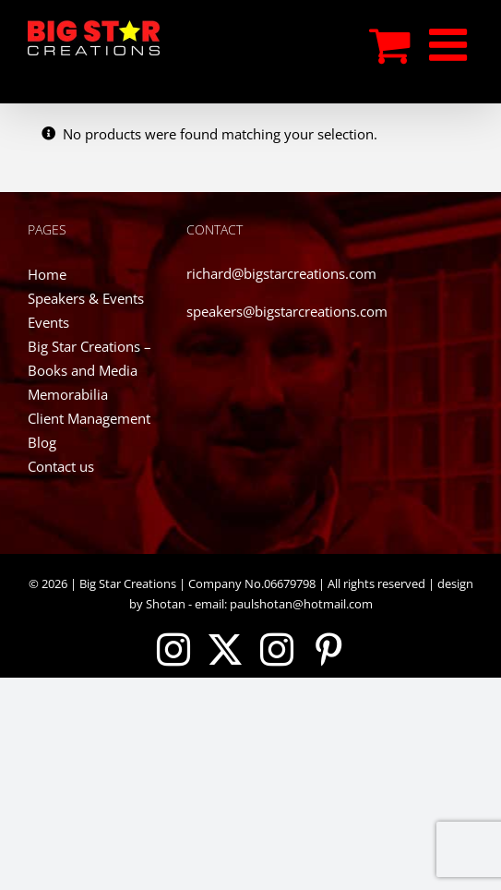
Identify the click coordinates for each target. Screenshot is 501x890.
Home (47, 274)
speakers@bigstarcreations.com (287, 311)
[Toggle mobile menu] (451, 44)
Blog (42, 442)
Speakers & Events (86, 298)
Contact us (61, 466)
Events (48, 322)
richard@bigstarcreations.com (281, 273)
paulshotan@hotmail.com (300, 603)
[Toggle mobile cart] (390, 44)
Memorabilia (68, 394)
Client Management (89, 418)
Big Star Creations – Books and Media (89, 358)
